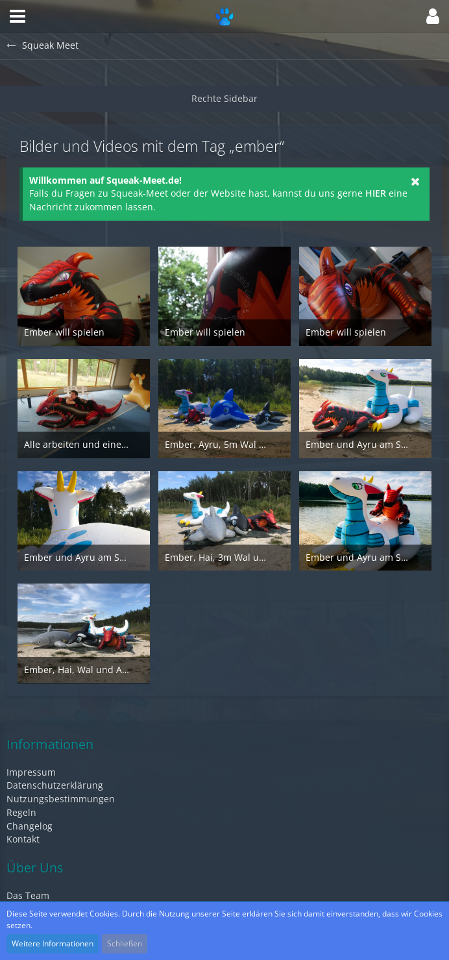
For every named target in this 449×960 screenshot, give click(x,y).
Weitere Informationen (52, 943)
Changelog (29, 826)
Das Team (27, 895)
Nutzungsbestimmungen (60, 799)
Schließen (124, 943)
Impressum (31, 772)
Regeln (21, 812)
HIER (375, 193)
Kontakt (23, 839)
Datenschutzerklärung (54, 785)
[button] (17, 16)
